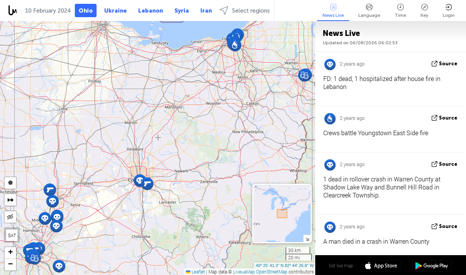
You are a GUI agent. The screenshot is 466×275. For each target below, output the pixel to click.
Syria (181, 10)
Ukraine (115, 10)
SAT (12, 235)
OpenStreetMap (271, 272)
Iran (206, 10)
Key (424, 11)
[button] (147, 183)
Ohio (86, 10)
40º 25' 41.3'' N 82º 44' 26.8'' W (285, 265)
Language (369, 11)
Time (400, 11)
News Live (333, 11)
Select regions (244, 10)
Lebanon (150, 10)
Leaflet (195, 272)
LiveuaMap (244, 272)
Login (449, 11)
